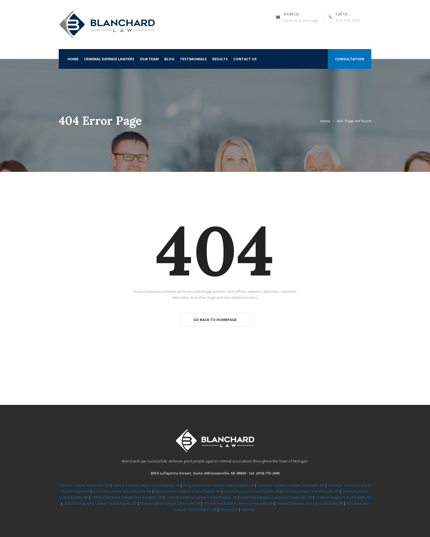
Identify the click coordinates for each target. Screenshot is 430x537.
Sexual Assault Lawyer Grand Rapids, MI (146, 485)
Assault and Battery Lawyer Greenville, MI (238, 503)
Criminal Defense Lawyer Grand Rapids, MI (126, 497)
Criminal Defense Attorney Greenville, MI (309, 503)
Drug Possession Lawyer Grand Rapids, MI (218, 485)
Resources (229, 509)
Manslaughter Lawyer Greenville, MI (170, 503)
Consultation (349, 58)
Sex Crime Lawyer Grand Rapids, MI (121, 491)
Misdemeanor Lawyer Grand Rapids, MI (187, 491)
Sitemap (248, 509)
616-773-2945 (348, 20)
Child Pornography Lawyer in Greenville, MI (277, 497)
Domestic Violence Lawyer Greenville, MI (290, 485)
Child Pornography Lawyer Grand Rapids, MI (100, 503)
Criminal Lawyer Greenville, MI (84, 485)
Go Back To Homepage (215, 319)
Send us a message (301, 20)
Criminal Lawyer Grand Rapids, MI (251, 491)
